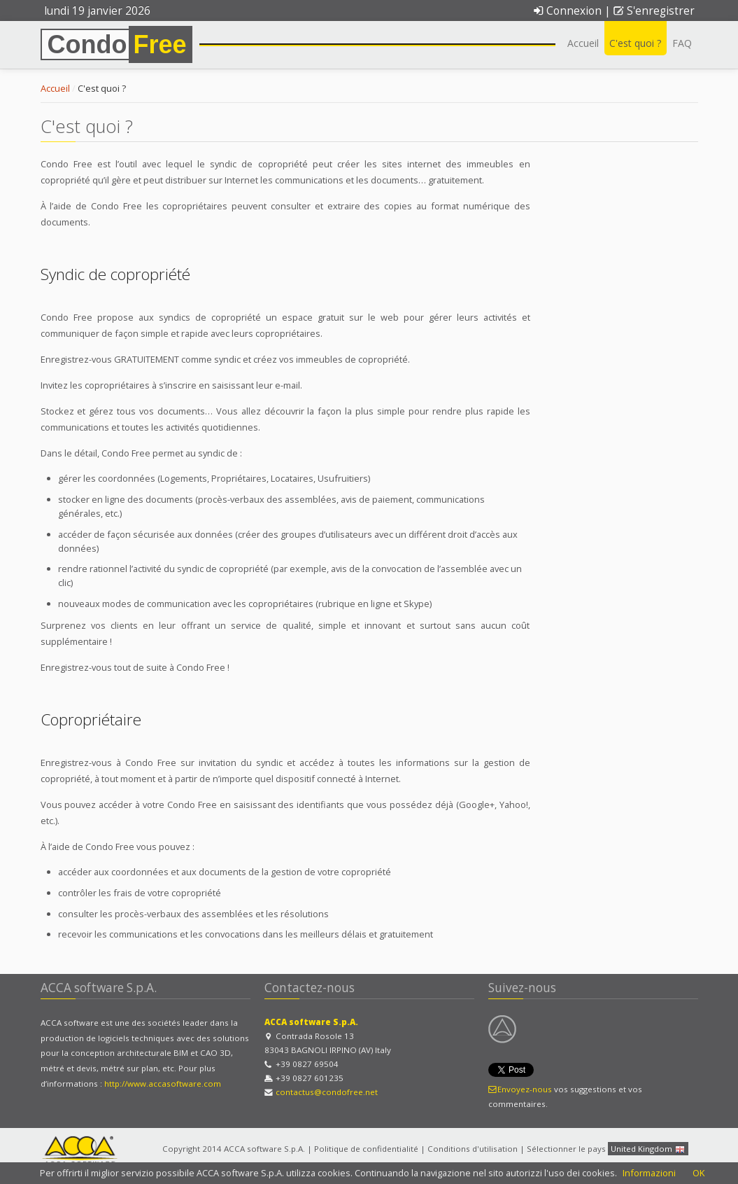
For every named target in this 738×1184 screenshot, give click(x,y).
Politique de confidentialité (366, 1148)
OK (698, 1172)
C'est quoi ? (635, 43)
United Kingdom (648, 1149)
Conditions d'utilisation (472, 1148)
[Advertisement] (621, 380)
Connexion (568, 11)
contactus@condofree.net (327, 1092)
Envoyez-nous (520, 1089)
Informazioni (649, 1172)
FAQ (682, 43)
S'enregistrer (653, 11)
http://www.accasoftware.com (162, 1083)
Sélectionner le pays (566, 1148)
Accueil (583, 43)
